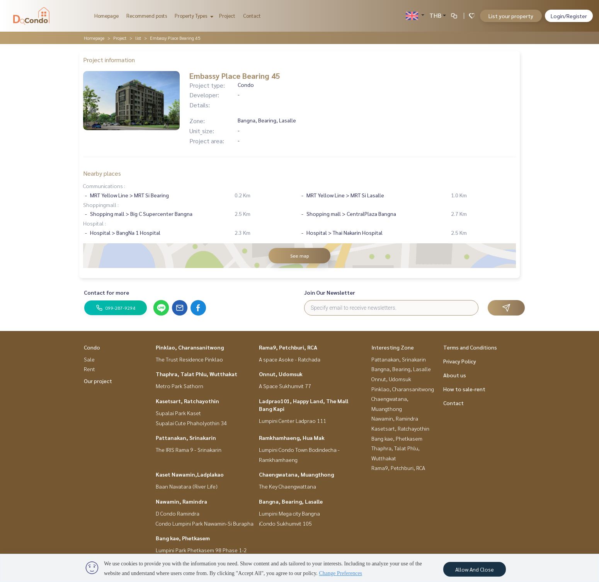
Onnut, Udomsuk (281, 373)
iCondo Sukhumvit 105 (285, 523)
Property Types (193, 15)
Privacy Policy (459, 361)
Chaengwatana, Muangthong (296, 474)
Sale (89, 359)
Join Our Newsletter (329, 292)
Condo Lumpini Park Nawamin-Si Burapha (205, 523)
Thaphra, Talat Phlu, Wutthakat (196, 373)
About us (454, 375)
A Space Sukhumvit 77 (285, 385)
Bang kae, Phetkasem (183, 537)
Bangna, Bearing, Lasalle (291, 501)
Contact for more (106, 292)
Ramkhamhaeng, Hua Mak (292, 437)
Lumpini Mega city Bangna (289, 513)
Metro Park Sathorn (179, 385)
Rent (89, 368)
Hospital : (94, 223)
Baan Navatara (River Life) (187, 486)
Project (227, 15)
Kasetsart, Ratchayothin (187, 400)
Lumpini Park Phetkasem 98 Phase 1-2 (201, 549)
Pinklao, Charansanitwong (190, 347)
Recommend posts (146, 15)
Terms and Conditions (470, 347)
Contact (252, 15)
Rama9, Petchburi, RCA (288, 347)
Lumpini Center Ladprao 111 (292, 420)
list (138, 38)
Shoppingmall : (101, 204)
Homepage (106, 15)
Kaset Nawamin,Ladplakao (190, 474)
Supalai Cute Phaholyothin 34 (191, 422)
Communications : (104, 185)
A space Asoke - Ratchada (289, 359)
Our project (98, 380)
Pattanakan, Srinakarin (186, 437)
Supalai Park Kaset (178, 412)
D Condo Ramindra (177, 513)
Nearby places (102, 173)
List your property (510, 15)
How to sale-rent (464, 388)
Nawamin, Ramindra (181, 501)
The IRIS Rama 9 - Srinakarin (188, 449)
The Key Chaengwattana (287, 486)
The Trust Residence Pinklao (189, 359)
